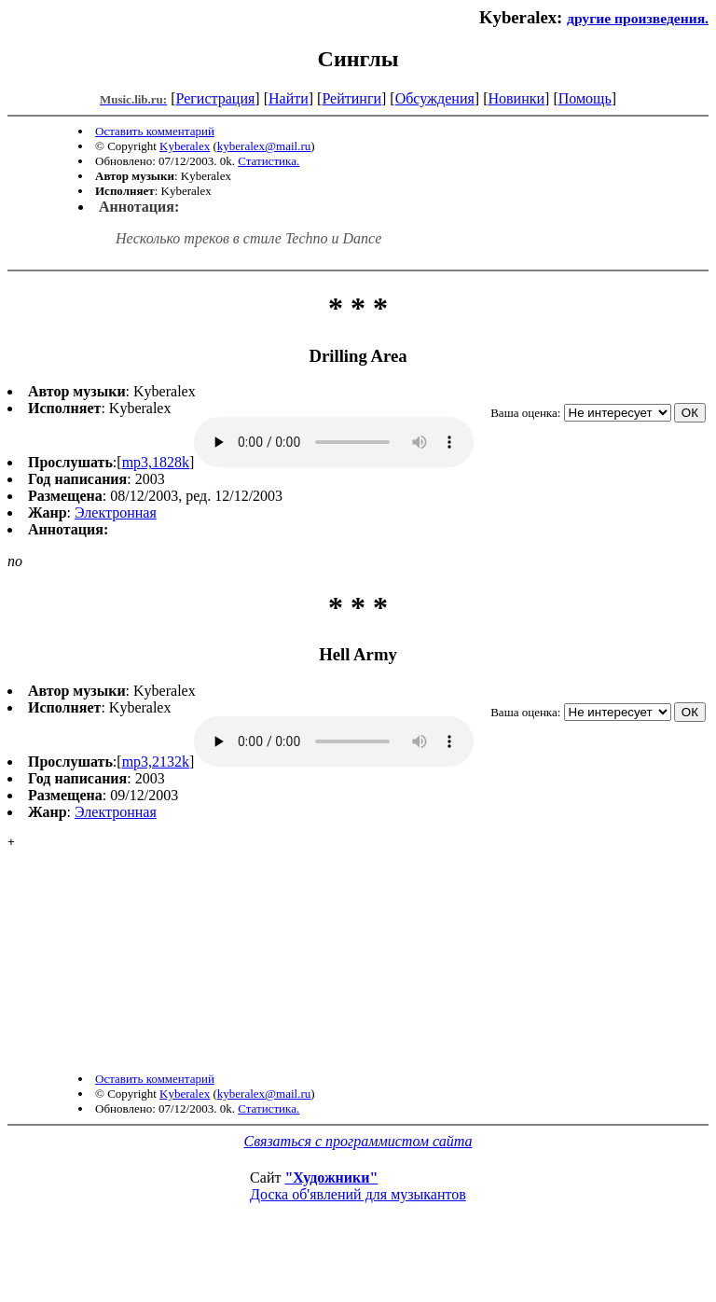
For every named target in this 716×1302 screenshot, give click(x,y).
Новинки (516, 98)
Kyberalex (184, 146)
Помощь (585, 98)
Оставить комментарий (154, 131)
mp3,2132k (155, 761)
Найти (288, 98)
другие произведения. (638, 18)
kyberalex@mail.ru (263, 146)
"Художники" (331, 1222)
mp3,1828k (155, 462)
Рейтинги (351, 98)
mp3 (334, 442)
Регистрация (215, 98)
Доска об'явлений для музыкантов (358, 1239)
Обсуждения (435, 98)
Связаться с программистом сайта (358, 1186)
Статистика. (268, 161)
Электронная (116, 512)
